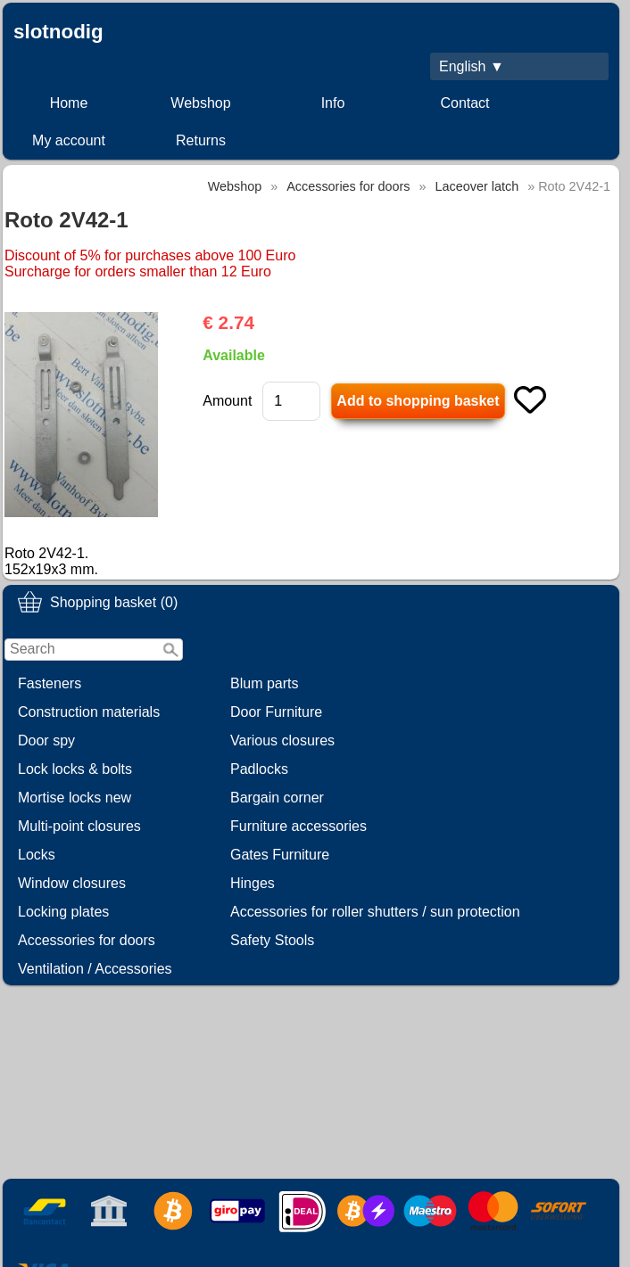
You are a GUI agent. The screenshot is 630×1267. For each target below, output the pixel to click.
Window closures (72, 883)
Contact (464, 103)
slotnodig (58, 32)
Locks (36, 854)
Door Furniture (276, 712)
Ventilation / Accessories (95, 968)
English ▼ (471, 66)
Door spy (46, 740)
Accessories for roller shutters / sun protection (375, 911)
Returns (201, 140)
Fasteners (49, 683)
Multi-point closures (79, 826)
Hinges (252, 883)
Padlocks (259, 769)
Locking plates (63, 911)
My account (68, 140)
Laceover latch (477, 186)
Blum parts (264, 683)
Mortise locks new (74, 797)
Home (69, 103)
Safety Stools (272, 940)
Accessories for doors (86, 940)
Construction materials (89, 712)
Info (333, 103)
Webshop (200, 103)
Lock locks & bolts (75, 769)
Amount (227, 400)
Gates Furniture (279, 854)
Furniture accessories (298, 826)
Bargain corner (277, 797)
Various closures (282, 740)
